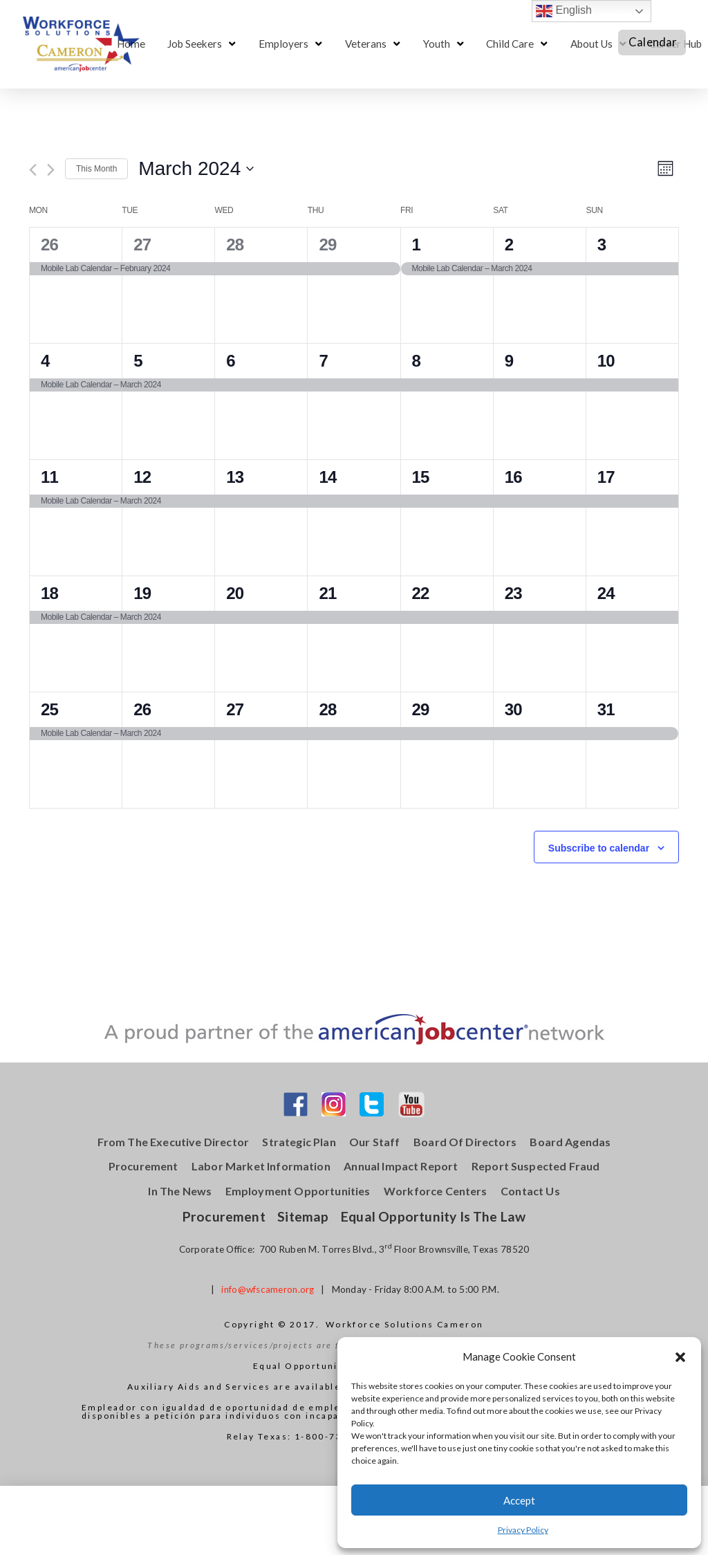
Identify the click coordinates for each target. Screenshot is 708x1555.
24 (606, 593)
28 (234, 244)
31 (606, 709)
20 (234, 593)
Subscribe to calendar (598, 848)
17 (606, 477)
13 (234, 477)
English (564, 11)
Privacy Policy (523, 1530)
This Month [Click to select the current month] (96, 169)
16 (513, 477)
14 (327, 477)
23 (513, 593)
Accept (519, 1500)
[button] (680, 1357)
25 (49, 709)
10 (606, 360)
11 (49, 477)
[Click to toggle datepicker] (196, 169)
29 (327, 244)
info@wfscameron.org (267, 1289)
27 (142, 244)
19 (142, 593)
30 (513, 709)
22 (420, 593)
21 (327, 593)
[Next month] (51, 169)
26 (49, 244)
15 (420, 477)
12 (142, 477)
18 (49, 593)
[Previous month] (33, 169)
